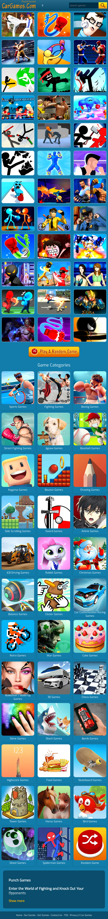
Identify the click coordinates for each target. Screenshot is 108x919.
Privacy (74, 915)
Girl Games (43, 915)
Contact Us (56, 915)
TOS (66, 915)
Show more (17, 901)
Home (19, 915)
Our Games (30, 915)
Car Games (86, 915)
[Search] (83, 5)
